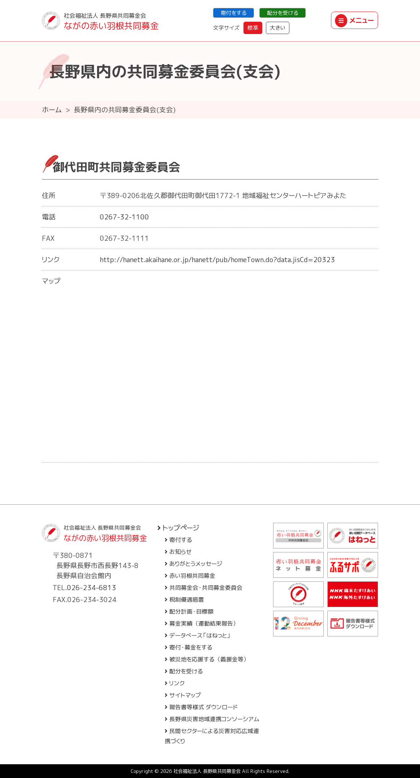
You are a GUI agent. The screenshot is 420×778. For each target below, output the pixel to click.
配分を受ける (282, 13)
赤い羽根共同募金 (190, 576)
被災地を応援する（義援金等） (207, 659)
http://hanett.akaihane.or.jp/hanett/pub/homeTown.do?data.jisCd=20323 (217, 259)
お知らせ (178, 552)
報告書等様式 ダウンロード (201, 707)
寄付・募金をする (188, 647)
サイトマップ (183, 695)
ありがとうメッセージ (193, 564)
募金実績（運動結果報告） (202, 623)
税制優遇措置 (184, 600)
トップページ (178, 528)
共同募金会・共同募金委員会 (203, 588)
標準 (252, 27)
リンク (174, 683)
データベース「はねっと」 (198, 635)
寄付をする (233, 13)
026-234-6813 (91, 587)
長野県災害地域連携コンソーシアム (212, 719)
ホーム (52, 109)
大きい (277, 27)
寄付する (178, 540)
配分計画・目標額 (189, 611)
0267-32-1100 (124, 217)
